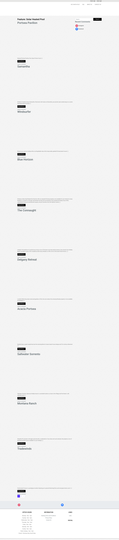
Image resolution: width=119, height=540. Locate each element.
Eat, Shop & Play (75, 4)
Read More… (21, 61)
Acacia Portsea (26, 309)
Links (70, 515)
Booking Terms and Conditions (48, 515)
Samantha (23, 66)
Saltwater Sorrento (28, 354)
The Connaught (26, 210)
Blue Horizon (25, 159)
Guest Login (99, 1)
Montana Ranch (27, 403)
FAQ (83, 4)
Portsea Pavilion (27, 22)
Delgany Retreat (27, 259)
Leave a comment (21, 64)
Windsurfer (24, 111)
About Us (89, 4)
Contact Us (98, 4)
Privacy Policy (48, 517)
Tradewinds (24, 448)
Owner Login (92, 1)
